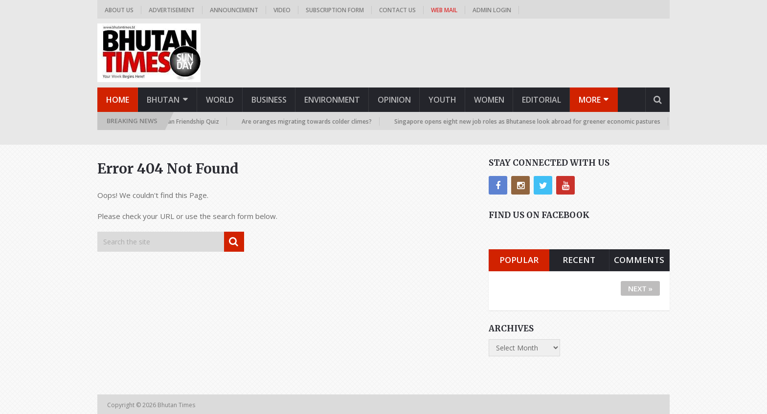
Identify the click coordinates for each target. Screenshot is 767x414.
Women (489, 99)
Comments (639, 259)
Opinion (394, 99)
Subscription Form (335, 10)
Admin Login (492, 10)
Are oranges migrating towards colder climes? (309, 121)
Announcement (234, 10)
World (220, 99)
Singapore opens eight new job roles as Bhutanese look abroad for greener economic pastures (529, 121)
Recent (579, 259)
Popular (519, 259)
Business (269, 99)
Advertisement (172, 10)
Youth (442, 99)
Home (117, 99)
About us (119, 10)
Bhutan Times (177, 405)
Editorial (541, 99)
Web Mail (444, 10)
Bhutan (163, 99)
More (590, 99)
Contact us (397, 10)
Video (282, 10)
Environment (332, 99)
